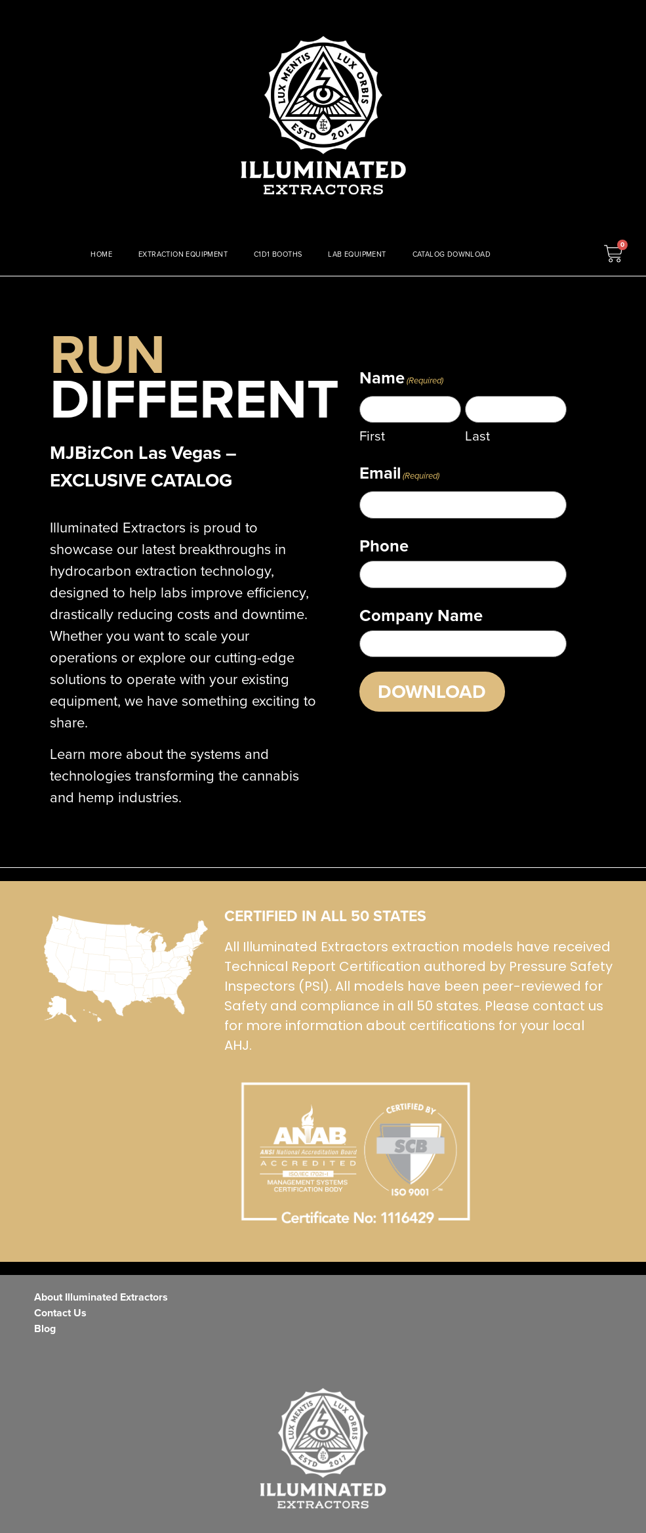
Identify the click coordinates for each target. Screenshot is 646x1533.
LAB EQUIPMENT (357, 254)
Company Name (421, 612)
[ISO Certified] (126, 969)
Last (477, 435)
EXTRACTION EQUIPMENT (183, 254)
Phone (384, 544)
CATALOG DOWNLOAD (452, 254)
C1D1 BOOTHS (278, 254)
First (372, 435)
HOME (101, 254)
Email (399, 473)
